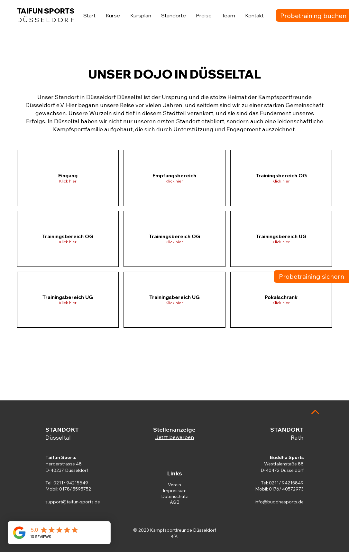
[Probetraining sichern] (311, 276)
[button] (68, 178)
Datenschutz (174, 496)
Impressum (175, 490)
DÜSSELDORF (46, 20)
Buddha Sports (287, 457)
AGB (174, 502)
